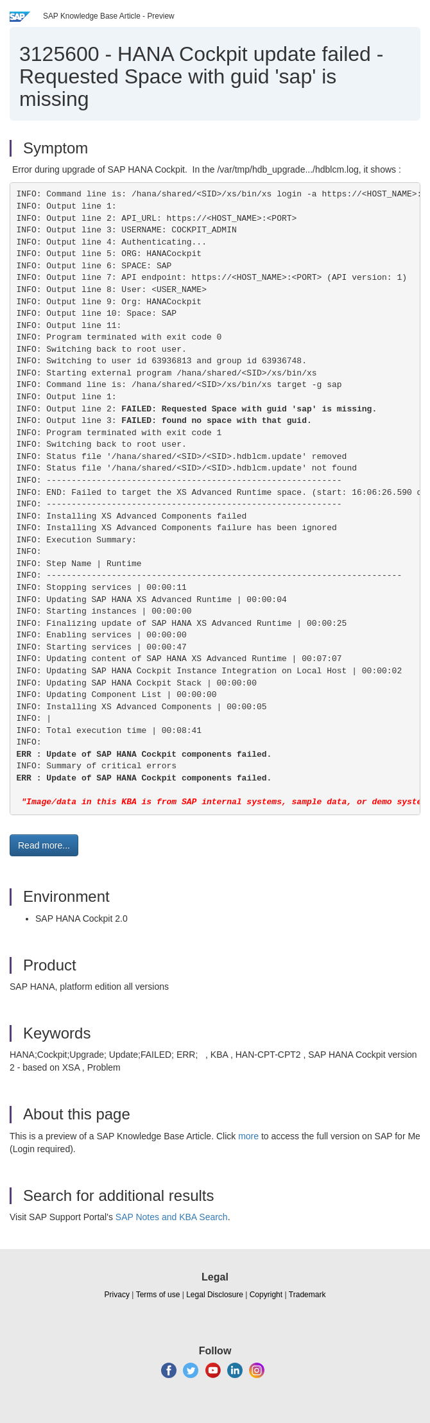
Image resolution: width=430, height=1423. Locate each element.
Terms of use (158, 1294)
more (248, 1136)
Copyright (266, 1294)
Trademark (307, 1294)
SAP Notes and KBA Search (172, 1217)
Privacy (117, 1294)
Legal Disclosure (214, 1294)
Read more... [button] (44, 845)
